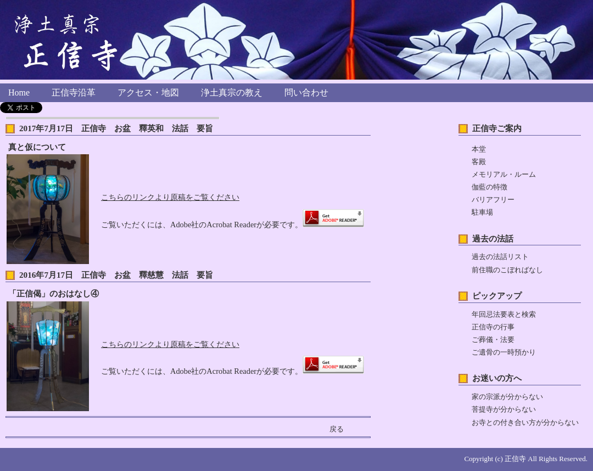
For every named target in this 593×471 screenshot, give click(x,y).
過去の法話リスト (500, 257)
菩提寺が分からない (504, 409)
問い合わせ (306, 92)
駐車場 (482, 212)
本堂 (479, 149)
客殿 (479, 162)
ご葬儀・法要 (493, 340)
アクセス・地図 (148, 92)
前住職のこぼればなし (507, 270)
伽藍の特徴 (489, 187)
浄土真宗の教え (231, 92)
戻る (336, 429)
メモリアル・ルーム (504, 174)
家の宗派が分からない (507, 397)
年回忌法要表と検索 (504, 314)
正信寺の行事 (493, 327)
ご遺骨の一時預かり (504, 352)
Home (19, 92)
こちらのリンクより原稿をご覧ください (170, 197)
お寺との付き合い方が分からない (525, 423)
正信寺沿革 (74, 92)
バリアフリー (493, 200)
